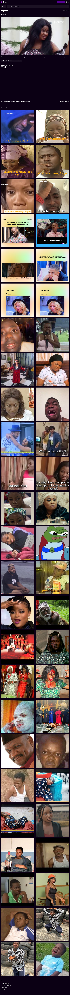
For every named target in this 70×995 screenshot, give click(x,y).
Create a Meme (61, 2)
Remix (25, 57)
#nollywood (4, 60)
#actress (10, 60)
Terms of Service (5, 983)
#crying (19, 60)
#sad (15, 60)
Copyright (3, 989)
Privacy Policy (4, 987)
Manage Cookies (4, 991)
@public (4, 14)
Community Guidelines (6, 985)
